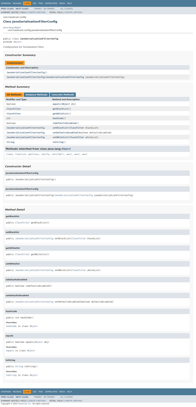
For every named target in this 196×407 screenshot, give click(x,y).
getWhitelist (60, 113)
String (10, 142)
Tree (40, 3)
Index (62, 3)
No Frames (49, 9)
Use (34, 3)
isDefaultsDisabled (64, 123)
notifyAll (58, 154)
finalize (20, 154)
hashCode (58, 118)
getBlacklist (60, 109)
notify (46, 154)
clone (9, 154)
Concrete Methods (63, 94)
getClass (33, 154)
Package (17, 3)
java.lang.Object (12, 27)
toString (58, 142)
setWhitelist (60, 137)
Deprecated (51, 3)
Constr (31, 12)
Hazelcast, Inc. (24, 404)
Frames (38, 9)
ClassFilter (14, 109)
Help (69, 3)
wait (69, 154)
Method (41, 12)
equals (57, 104)
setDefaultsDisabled (65, 132)
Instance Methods (36, 94)
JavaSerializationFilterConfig (26, 72)
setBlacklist (60, 128)
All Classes (66, 9)
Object (17, 42)
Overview (6, 3)
